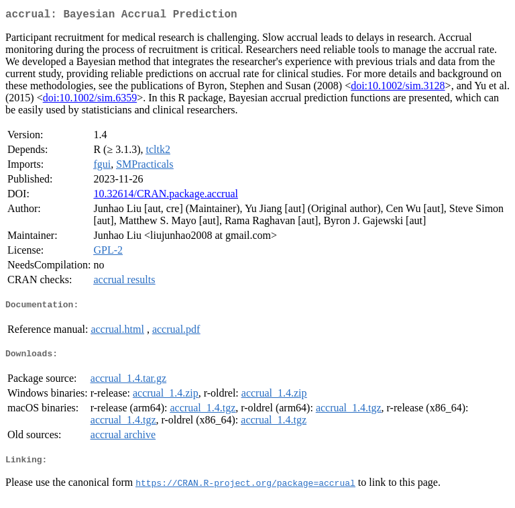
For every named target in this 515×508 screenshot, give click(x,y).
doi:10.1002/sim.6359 (90, 100)
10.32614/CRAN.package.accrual (165, 196)
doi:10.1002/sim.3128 (398, 88)
